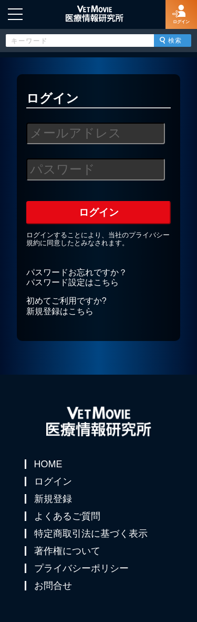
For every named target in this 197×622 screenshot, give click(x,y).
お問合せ (53, 585)
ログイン (53, 481)
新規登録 (53, 499)
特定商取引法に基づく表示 (91, 533)
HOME (48, 464)
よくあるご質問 (67, 516)
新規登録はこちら (60, 311)
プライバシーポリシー (81, 568)
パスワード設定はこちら (72, 282)
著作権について (67, 551)
